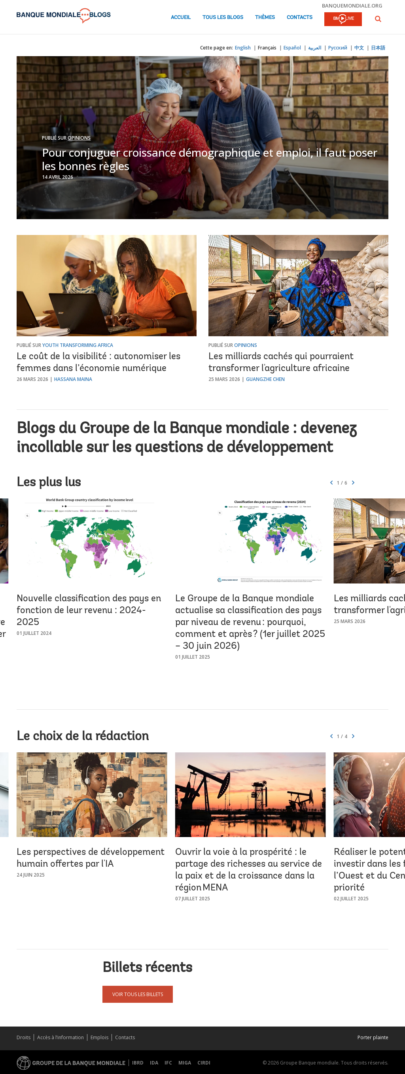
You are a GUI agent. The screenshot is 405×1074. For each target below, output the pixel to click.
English (243, 47)
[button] (378, 18)
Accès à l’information (60, 1037)
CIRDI (203, 1062)
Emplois (99, 1037)
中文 (359, 47)
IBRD (138, 1062)
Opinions (79, 137)
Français (267, 47)
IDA (154, 1062)
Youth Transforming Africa (77, 345)
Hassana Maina (73, 379)
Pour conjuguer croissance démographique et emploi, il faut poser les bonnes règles (209, 159)
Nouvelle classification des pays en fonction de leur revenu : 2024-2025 (89, 610)
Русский (337, 47)
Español (292, 47)
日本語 (378, 47)
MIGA (184, 1062)
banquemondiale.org (352, 5)
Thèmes (265, 17)
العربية (314, 47)
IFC (168, 1062)
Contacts (299, 17)
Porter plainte (373, 1037)
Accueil (181, 17)
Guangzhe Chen (265, 379)
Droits (23, 1037)
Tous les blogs (222, 17)
